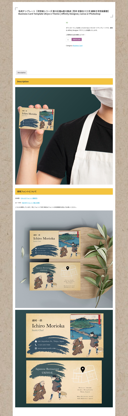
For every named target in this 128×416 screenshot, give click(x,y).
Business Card (77, 46)
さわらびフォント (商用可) (29, 198)
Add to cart (76, 39)
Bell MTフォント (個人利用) (31, 203)
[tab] (21, 73)
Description (22, 73)
